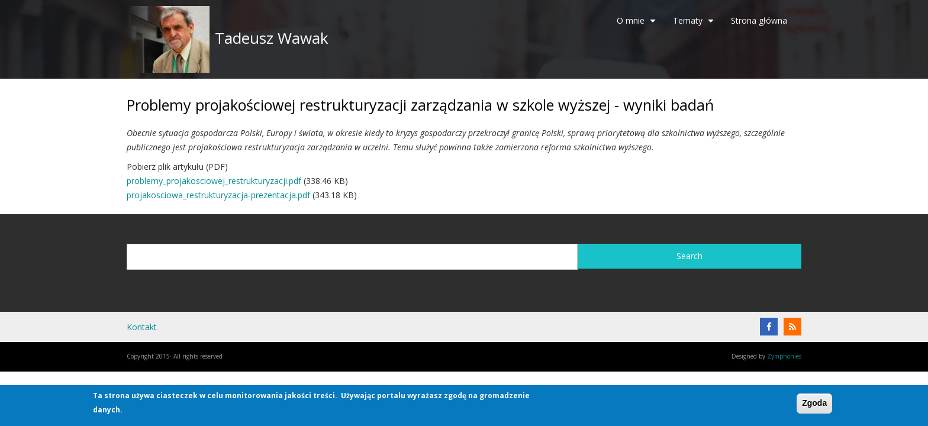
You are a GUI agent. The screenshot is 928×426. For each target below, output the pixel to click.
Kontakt (142, 327)
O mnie (638, 25)
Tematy (695, 25)
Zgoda (814, 403)
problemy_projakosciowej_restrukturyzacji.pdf (214, 180)
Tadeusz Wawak (271, 38)
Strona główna (759, 20)
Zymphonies (784, 356)
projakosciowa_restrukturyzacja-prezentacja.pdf (218, 195)
